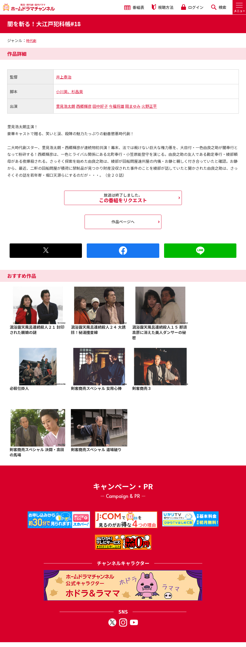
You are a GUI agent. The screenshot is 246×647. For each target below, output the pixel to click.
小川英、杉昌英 (69, 91)
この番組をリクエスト (123, 198)
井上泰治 (63, 77)
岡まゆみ (133, 106)
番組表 (134, 7)
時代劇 (31, 40)
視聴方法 (162, 7)
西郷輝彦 (84, 106)
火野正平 (149, 106)
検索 (218, 7)
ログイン (192, 7)
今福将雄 (116, 106)
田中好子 (100, 106)
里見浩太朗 (65, 106)
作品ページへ (123, 221)
